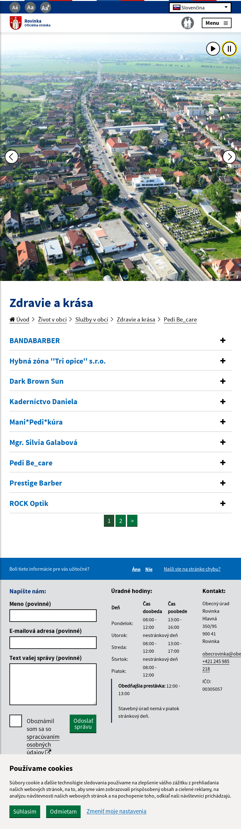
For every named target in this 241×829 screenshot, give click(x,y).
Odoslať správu (83, 723)
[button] (120, 340)
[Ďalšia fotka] (229, 157)
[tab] (120, 341)
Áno (137, 569)
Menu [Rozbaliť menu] (217, 22)
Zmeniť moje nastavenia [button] (117, 811)
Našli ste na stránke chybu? (192, 569)
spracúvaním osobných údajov (43, 744)
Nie (149, 569)
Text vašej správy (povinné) (45, 658)
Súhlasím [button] (24, 811)
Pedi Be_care (180, 319)
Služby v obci (91, 319)
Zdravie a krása (136, 319)
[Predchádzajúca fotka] (12, 157)
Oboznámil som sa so (43, 736)
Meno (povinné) (30, 603)
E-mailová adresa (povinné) (45, 630)
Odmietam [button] (63, 811)
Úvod (19, 319)
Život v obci (52, 319)
